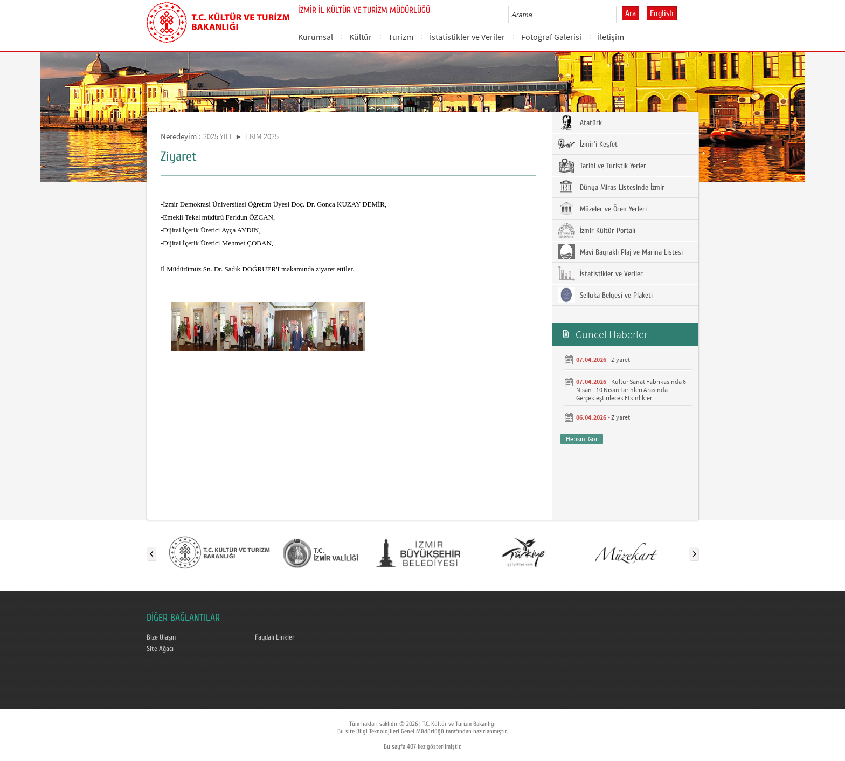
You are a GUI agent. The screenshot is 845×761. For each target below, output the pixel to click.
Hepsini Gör (582, 439)
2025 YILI (217, 136)
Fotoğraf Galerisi (551, 36)
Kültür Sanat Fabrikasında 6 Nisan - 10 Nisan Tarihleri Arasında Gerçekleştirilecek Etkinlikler (631, 390)
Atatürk (580, 122)
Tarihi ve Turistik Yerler (602, 165)
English (662, 13)
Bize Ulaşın (161, 637)
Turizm (400, 36)
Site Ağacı (160, 649)
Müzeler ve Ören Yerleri (602, 208)
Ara (630, 13)
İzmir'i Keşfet (588, 144)
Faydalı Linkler (275, 637)
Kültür (360, 36)
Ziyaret (620, 359)
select (619, 14)
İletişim (611, 36)
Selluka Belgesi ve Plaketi (605, 295)
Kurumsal (315, 36)
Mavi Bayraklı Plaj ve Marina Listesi (620, 251)
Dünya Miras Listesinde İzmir (611, 187)
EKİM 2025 (262, 136)
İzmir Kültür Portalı (596, 230)
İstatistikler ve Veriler (467, 36)
